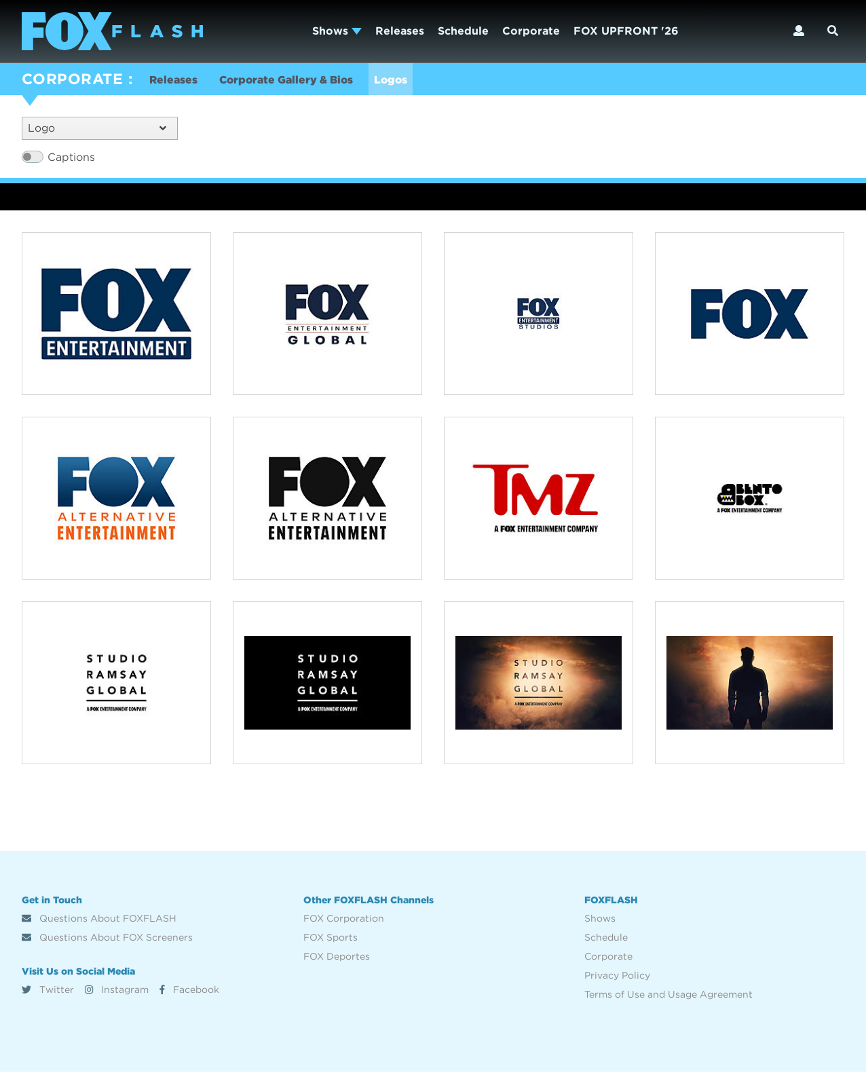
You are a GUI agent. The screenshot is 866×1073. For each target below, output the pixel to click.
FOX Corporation (343, 919)
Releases (399, 30)
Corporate (531, 30)
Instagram (117, 990)
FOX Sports (330, 938)
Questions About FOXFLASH (99, 919)
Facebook (189, 990)
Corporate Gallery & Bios (289, 80)
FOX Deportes (336, 957)
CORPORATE (72, 79)
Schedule (463, 30)
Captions (71, 157)
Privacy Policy (617, 976)
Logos (397, 80)
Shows (337, 30)
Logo (97, 128)
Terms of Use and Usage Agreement (668, 995)
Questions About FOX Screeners (107, 938)
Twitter (48, 990)
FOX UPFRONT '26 (626, 30)
